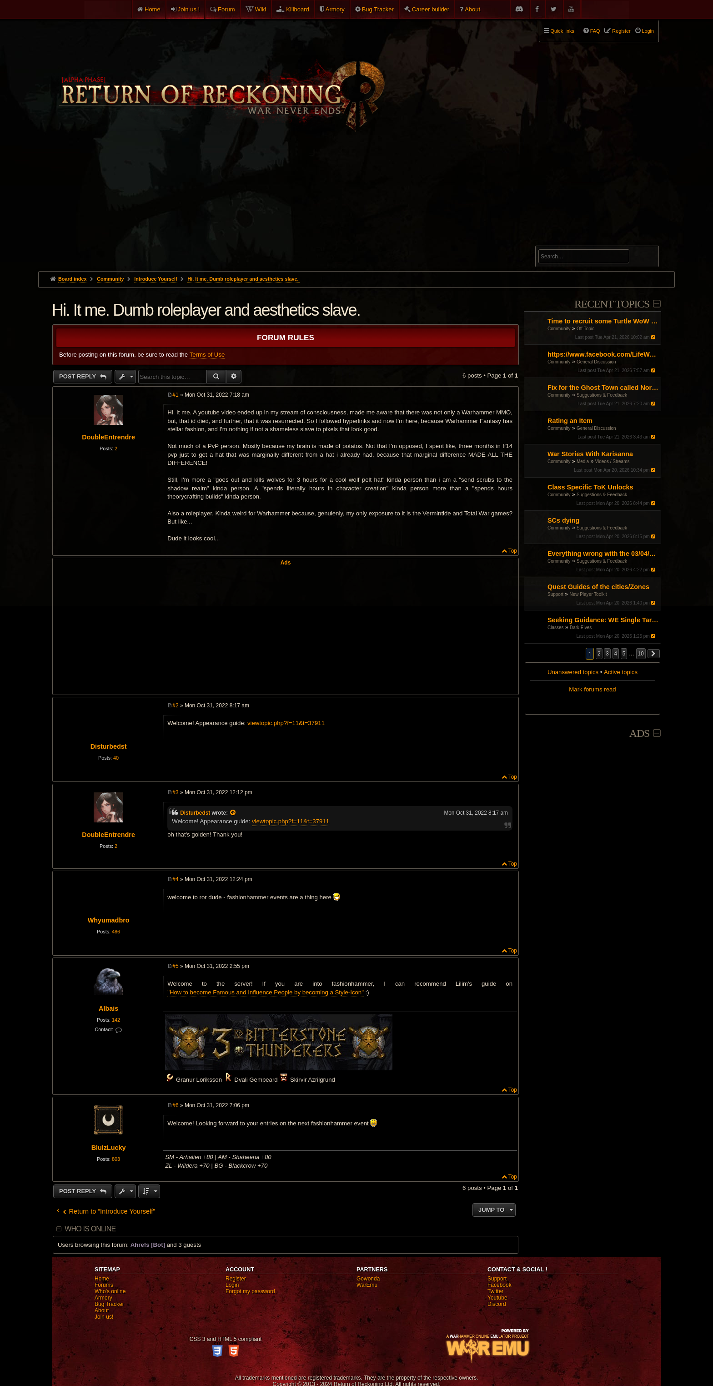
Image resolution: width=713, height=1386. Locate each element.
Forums (104, 1285)
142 (116, 1020)
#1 (175, 395)
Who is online (90, 1229)
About (472, 9)
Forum (226, 9)
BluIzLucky (108, 1147)
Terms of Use (207, 354)
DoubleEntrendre (108, 437)
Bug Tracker (378, 9)
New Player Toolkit (588, 594)
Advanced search (566, 242)
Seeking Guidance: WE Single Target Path (603, 620)
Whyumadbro (109, 920)
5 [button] (624, 653)
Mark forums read (592, 689)
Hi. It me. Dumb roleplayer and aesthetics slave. (242, 279)
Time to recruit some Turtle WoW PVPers (603, 321)
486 (116, 931)
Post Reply (78, 376)
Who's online (110, 1291)
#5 (175, 966)
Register (236, 1278)
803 (116, 1159)
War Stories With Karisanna (590, 454)
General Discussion (596, 361)
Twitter (495, 1291)
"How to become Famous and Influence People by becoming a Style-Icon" (265, 992)
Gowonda (368, 1278)
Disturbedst (108, 746)
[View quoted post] (233, 813)
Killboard (297, 9)
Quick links (562, 31)
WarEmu (366, 1285)
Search (647, 258)
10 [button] (641, 653)
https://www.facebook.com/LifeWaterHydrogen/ (603, 354)
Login (232, 1285)
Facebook (499, 1285)
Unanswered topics (572, 672)
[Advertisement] (356, 203)
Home (153, 9)
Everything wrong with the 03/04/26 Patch (603, 553)
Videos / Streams (612, 461)
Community (559, 328)
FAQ (595, 31)
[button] (654, 653)
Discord (496, 1304)
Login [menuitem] (648, 31)
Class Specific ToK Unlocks (590, 487)
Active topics (621, 672)
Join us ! (189, 9)
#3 (175, 792)
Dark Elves (581, 627)
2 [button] (599, 653)
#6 (175, 1105)
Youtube (497, 1298)
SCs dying (563, 520)
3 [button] (607, 653)
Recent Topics (611, 304)
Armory (335, 9)
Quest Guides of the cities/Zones (598, 586)
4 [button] (616, 653)
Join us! (104, 1317)
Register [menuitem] (621, 31)
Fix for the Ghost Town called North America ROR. (603, 387)
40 (116, 758)
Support (555, 594)
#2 (175, 705)
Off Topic (585, 328)
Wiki (260, 9)
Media (583, 461)
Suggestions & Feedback (602, 395)
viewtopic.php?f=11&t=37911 (286, 723)
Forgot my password (250, 1291)
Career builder (430, 9)
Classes (555, 627)
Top (512, 551)
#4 (175, 879)
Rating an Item (569, 420)
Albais (108, 1008)
